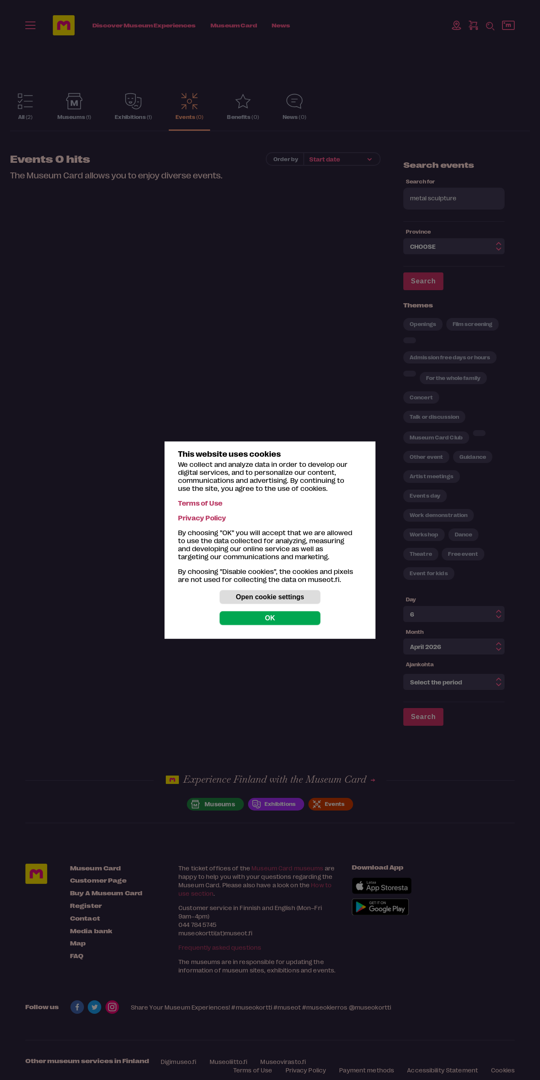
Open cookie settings (270, 597)
